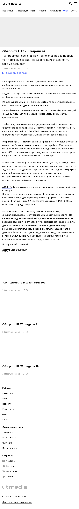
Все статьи (7, 10)
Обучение (8, 443)
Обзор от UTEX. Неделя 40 (20, 366)
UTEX (65, 10)
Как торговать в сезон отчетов (23, 282)
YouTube (8, 461)
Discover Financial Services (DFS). (18, 211)
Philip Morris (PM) (11, 141)
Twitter (7, 476)
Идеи (32, 10)
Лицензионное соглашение (17, 502)
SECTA (5, 419)
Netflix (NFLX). (9, 162)
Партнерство (9, 448)
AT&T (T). (7, 186)
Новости (42, 10)
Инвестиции (22, 10)
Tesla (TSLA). (8, 124)
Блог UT (75, 10)
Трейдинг (7, 432)
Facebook (9, 466)
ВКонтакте (9, 471)
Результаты (55, 10)
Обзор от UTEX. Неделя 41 (20, 324)
